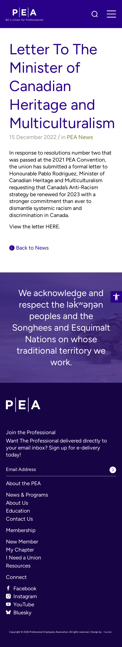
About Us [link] (17, 503)
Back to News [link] (32, 248)
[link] (116, 297)
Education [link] (18, 511)
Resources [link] (18, 565)
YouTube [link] (23, 604)
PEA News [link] (80, 137)
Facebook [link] (24, 588)
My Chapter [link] (20, 550)
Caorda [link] (107, 632)
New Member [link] (22, 541)
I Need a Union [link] (23, 557)
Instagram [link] (25, 596)
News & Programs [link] (27, 495)
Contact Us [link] (19, 519)
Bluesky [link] (22, 612)
